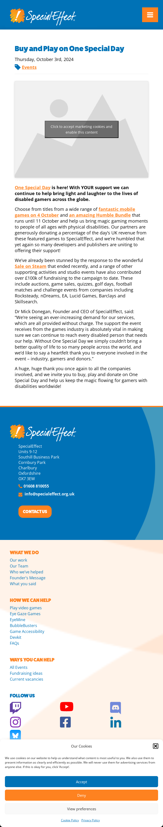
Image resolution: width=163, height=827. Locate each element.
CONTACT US (35, 511)
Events (29, 67)
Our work (18, 560)
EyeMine (17, 619)
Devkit (15, 637)
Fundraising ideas (26, 673)
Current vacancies (26, 679)
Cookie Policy (70, 820)
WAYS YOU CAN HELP (32, 660)
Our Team (19, 566)
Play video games (26, 608)
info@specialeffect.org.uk (49, 494)
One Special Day (32, 187)
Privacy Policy (90, 820)
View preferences (81, 808)
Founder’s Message (27, 578)
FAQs (14, 643)
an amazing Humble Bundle (100, 215)
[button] (155, 746)
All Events (19, 667)
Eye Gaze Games (25, 613)
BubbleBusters (23, 625)
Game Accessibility (27, 631)
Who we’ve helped (26, 572)
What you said (23, 583)
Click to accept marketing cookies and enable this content (81, 129)
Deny (81, 795)
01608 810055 (36, 486)
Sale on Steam (30, 266)
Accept (81, 781)
